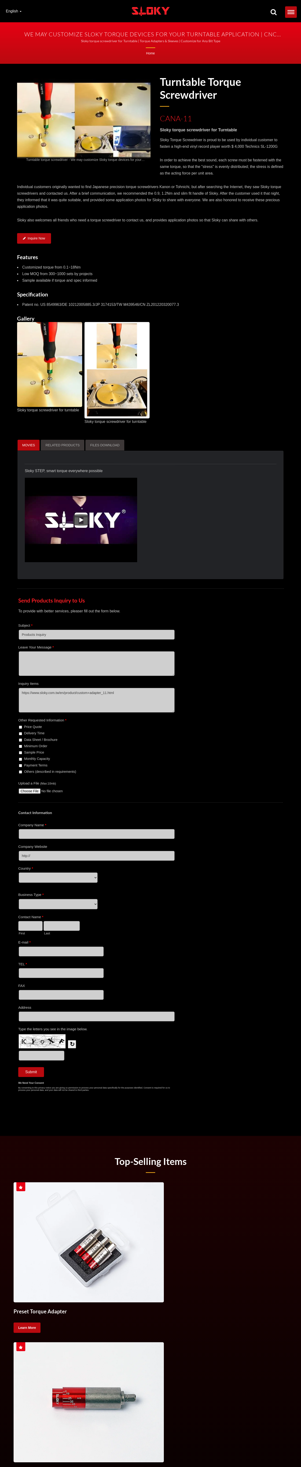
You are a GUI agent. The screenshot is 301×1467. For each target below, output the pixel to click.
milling (265, 1341)
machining (45, 1353)
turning (245, 1341)
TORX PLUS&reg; (58, 1452)
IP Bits (77, 1452)
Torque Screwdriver (32, 1341)
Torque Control (203, 1341)
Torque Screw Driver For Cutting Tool (157, 1341)
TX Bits (40, 1452)
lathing (23, 1353)
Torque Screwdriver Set (72, 1341)
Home (150, 53)
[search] (274, 12)
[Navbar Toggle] (291, 12)
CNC (227, 1341)
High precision (73, 1353)
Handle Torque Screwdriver (251, 1446)
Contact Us (90, 1452)
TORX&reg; (25, 1452)
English (14, 11)
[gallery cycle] (83, 160)
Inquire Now (34, 239)
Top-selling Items (150, 1163)
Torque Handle (109, 1341)
